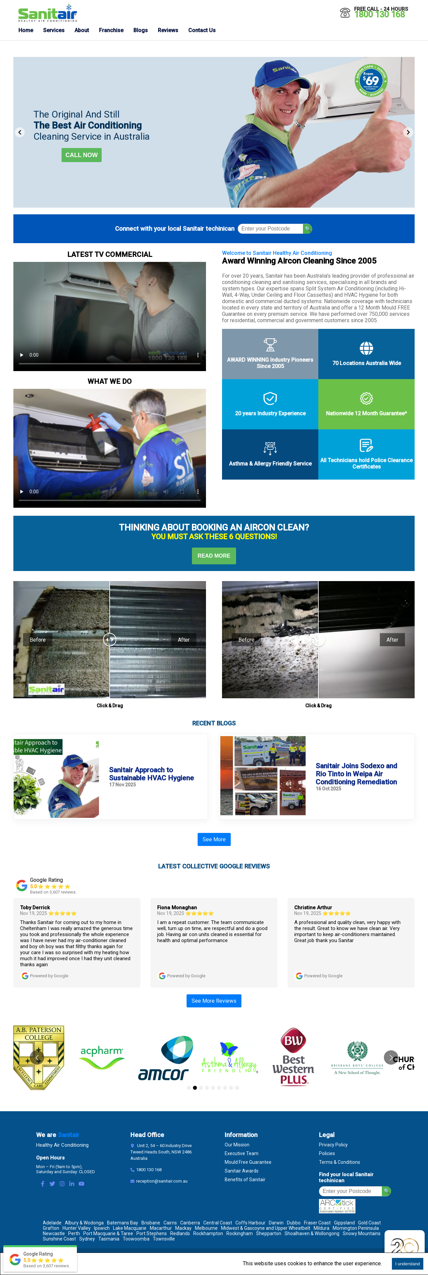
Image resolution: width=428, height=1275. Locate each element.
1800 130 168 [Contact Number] (149, 1169)
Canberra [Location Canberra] (190, 1222)
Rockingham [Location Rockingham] (239, 1233)
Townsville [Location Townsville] (164, 1239)
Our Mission (237, 1144)
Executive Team (241, 1153)
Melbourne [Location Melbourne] (206, 1228)
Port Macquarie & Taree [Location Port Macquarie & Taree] (108, 1233)
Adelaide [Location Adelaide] (52, 1222)
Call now (82, 155)
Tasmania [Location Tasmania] (108, 1239)
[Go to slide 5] (213, 1088)
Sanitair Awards (241, 1171)
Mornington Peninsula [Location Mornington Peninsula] (356, 1228)
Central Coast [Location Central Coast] (217, 1222)
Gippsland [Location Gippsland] (344, 1222)
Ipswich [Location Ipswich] (102, 1228)
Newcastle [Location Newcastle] (54, 1233)
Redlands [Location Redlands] (180, 1233)
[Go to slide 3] (201, 1088)
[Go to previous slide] (37, 1057)
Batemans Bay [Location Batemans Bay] (122, 1222)
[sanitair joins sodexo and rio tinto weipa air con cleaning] (263, 776)
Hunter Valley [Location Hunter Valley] (77, 1228)
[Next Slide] (408, 132)
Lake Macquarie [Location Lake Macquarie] (129, 1228)
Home (25, 30)
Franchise (111, 30)
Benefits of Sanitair (245, 1179)
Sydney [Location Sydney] (87, 1239)
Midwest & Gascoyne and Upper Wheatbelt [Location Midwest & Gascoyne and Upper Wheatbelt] (265, 1228)
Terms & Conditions (339, 1162)
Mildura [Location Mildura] (321, 1228)
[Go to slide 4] (207, 1088)
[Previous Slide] (20, 132)
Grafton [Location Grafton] (51, 1228)
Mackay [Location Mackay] (183, 1228)
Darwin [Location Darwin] (276, 1222)
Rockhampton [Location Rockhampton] (208, 1233)
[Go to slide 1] (189, 1088)
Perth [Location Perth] (74, 1233)
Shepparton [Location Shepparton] (268, 1233)
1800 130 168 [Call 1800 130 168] (379, 14)
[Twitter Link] (52, 1184)
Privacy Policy (333, 1144)
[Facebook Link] (42, 1184)
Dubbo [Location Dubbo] (294, 1222)
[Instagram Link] (62, 1184)
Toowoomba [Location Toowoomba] (136, 1239)
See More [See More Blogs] (214, 839)
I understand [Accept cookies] (407, 1263)
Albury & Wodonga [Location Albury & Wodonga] (84, 1222)
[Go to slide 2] (195, 1088)
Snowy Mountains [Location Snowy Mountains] (362, 1233)
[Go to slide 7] (225, 1088)
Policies (327, 1153)
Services (54, 30)
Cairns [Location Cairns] (170, 1222)
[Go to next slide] (391, 1057)
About (82, 30)
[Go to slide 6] (219, 1088)
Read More (214, 556)
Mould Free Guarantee (248, 1162)
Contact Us (202, 30)
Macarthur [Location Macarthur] (161, 1228)
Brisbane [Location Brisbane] (150, 1222)
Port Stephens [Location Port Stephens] (151, 1233)
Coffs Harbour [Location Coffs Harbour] (250, 1222)
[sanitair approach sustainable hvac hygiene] (56, 776)
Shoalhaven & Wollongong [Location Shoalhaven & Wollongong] (312, 1233)
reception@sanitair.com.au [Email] (162, 1181)
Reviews (168, 30)
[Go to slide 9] (237, 1088)
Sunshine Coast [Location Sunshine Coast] (59, 1239)
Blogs (140, 30)
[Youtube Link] (81, 1184)
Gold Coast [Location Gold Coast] (369, 1222)
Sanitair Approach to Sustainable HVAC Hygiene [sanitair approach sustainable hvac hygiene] (151, 774)
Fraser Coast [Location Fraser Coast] (317, 1222)
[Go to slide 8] (231, 1088)
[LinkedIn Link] (72, 1184)
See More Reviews (214, 1001)
